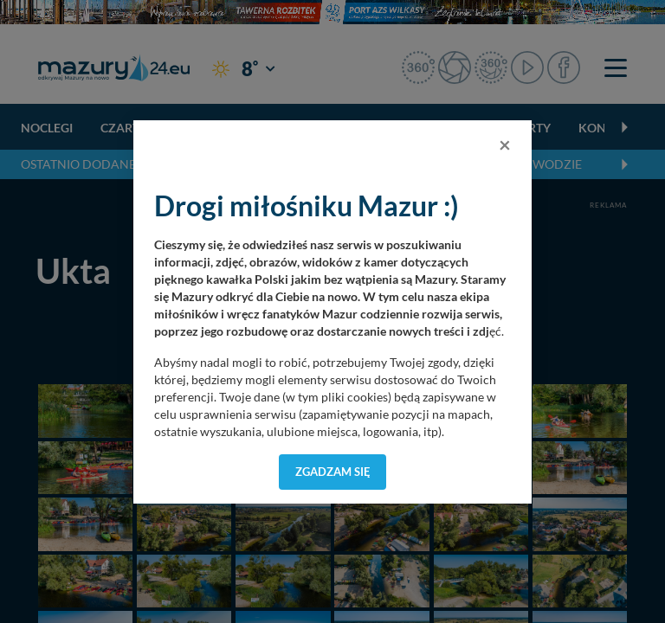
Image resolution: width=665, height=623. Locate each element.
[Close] (505, 144)
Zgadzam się (333, 471)
